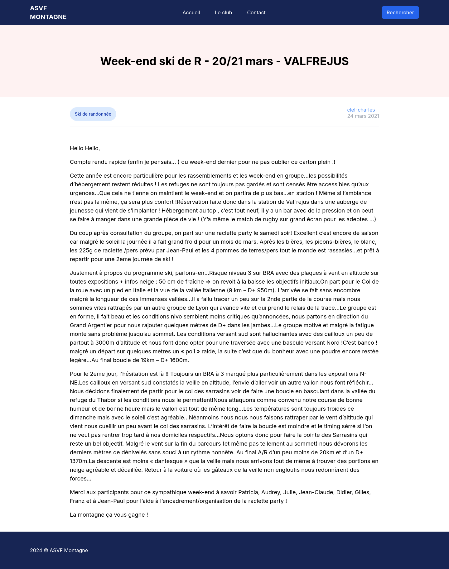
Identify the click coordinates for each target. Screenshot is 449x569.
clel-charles (361, 110)
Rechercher (400, 12)
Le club (223, 12)
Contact (256, 12)
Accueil (191, 12)
